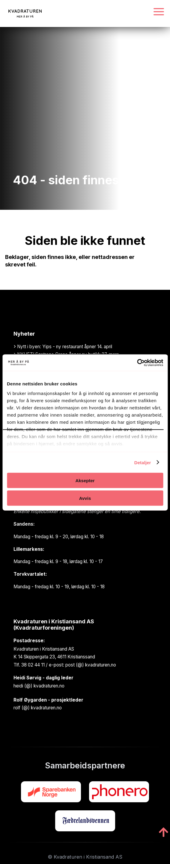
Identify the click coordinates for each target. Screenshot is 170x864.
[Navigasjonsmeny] (159, 12)
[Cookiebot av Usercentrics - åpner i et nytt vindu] (137, 363)
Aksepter (84, 480)
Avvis (85, 497)
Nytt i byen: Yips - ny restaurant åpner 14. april (62, 346)
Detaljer (142, 462)
